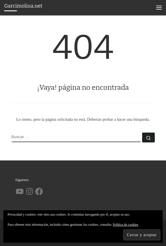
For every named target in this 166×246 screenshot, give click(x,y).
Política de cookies (125, 225)
